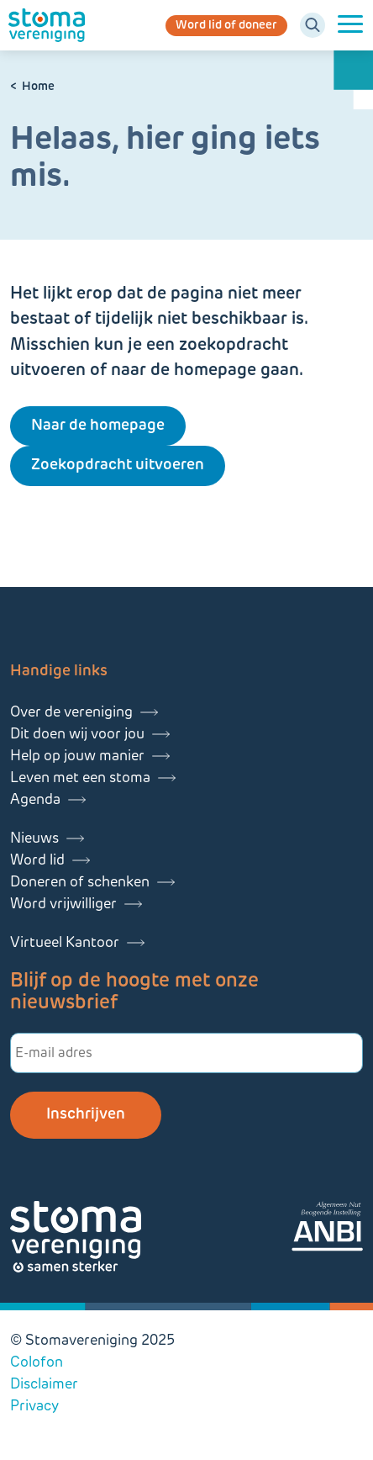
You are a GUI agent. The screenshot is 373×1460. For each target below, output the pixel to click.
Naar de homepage (98, 426)
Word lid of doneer (226, 25)
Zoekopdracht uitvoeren (117, 465)
